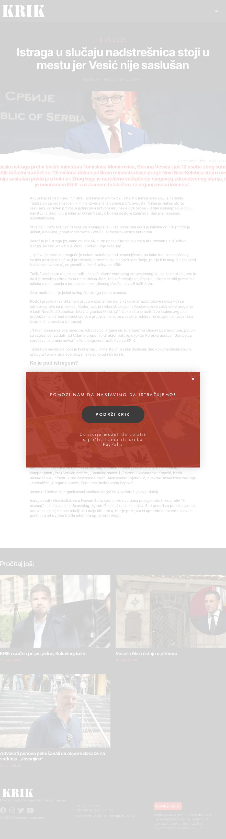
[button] (193, 379)
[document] (113, 419)
